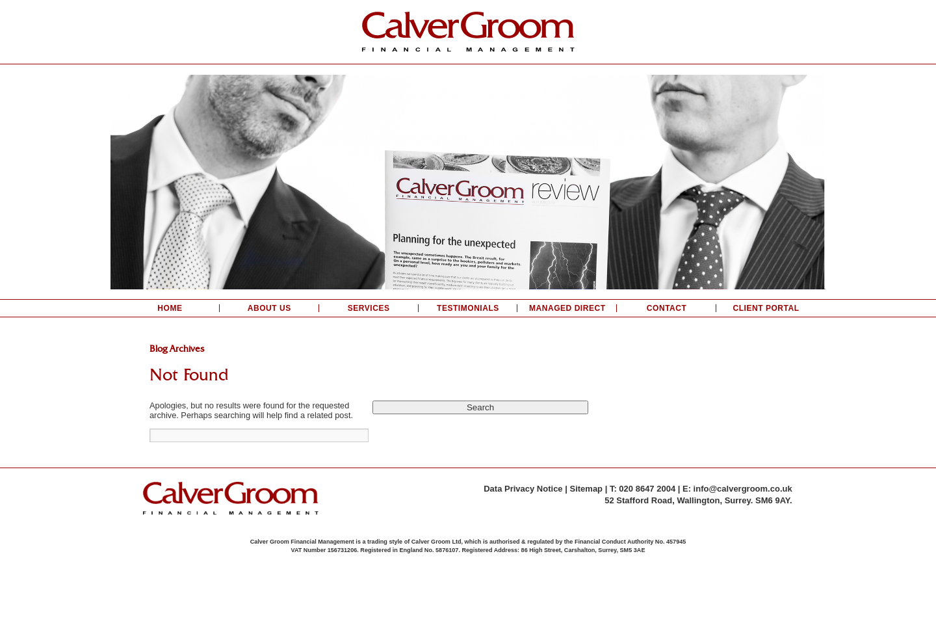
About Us (269, 308)
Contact (667, 308)
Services (369, 308)
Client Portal (766, 308)
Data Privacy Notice (523, 489)
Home (169, 308)
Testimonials (468, 308)
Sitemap (586, 489)
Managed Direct (567, 308)
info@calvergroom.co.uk (743, 489)
